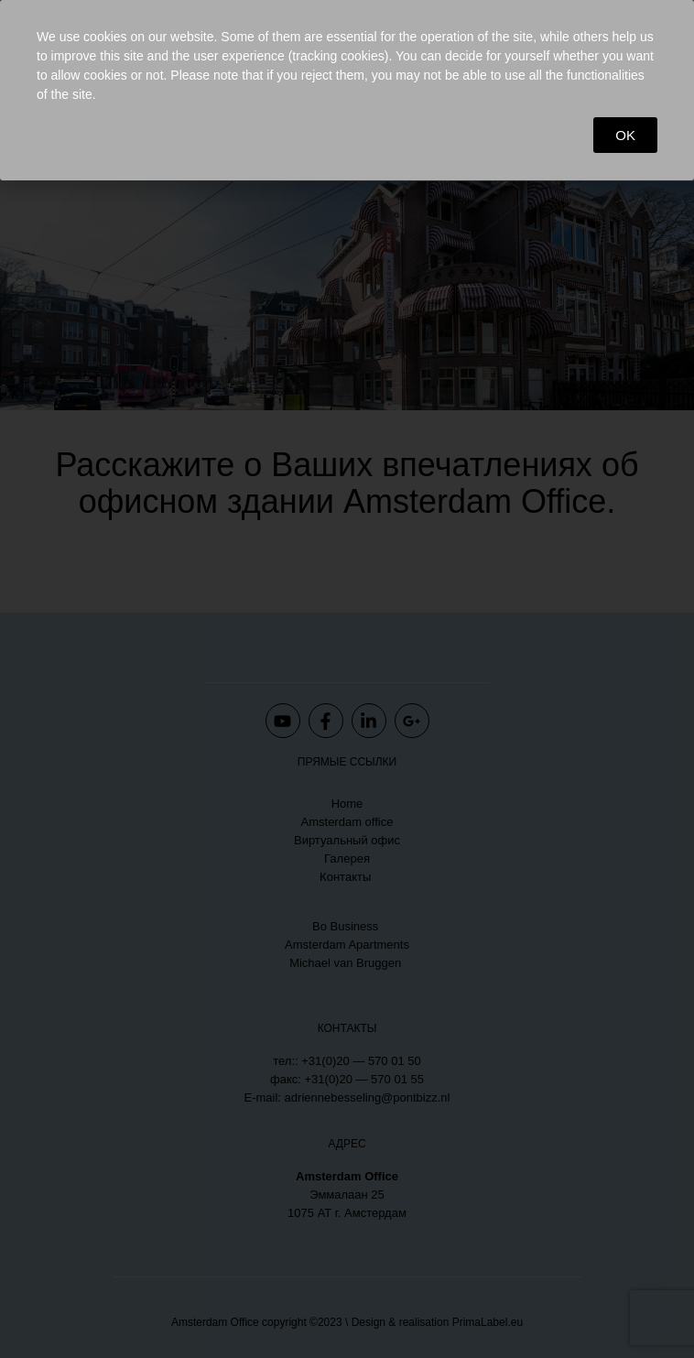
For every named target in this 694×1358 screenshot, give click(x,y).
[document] (347, 679)
